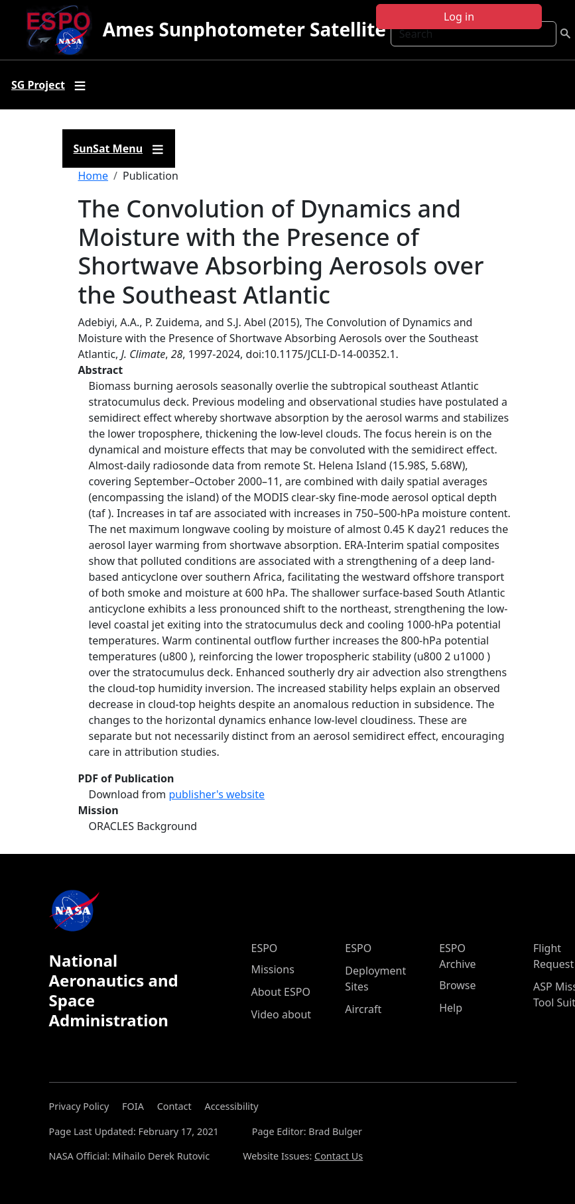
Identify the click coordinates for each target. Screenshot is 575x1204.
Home (93, 175)
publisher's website (216, 794)
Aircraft (363, 1009)
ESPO (264, 948)
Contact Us (338, 1156)
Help (450, 1007)
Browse (457, 985)
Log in (459, 16)
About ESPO (280, 992)
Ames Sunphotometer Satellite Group (275, 29)
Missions (272, 969)
